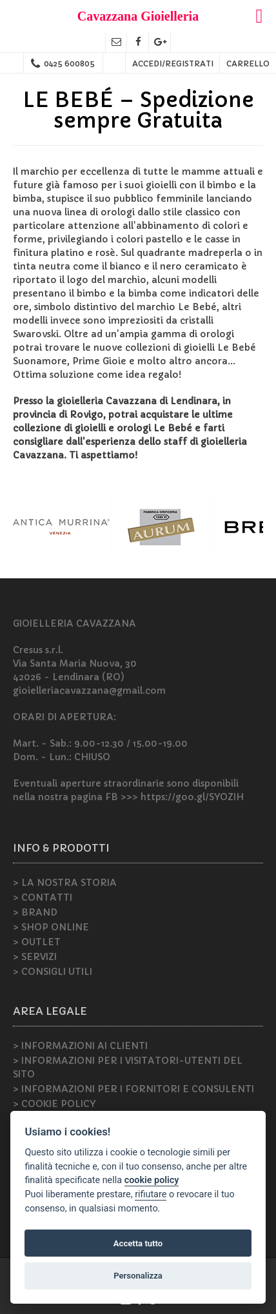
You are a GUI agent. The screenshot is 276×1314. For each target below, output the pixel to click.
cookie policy (151, 1180)
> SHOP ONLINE (51, 927)
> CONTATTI (42, 897)
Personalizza (138, 1275)
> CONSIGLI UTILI (52, 971)
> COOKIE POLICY (54, 1104)
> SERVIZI (35, 957)
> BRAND (35, 912)
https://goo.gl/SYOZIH (192, 797)
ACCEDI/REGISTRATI (172, 63)
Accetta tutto (138, 1243)
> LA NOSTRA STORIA (65, 882)
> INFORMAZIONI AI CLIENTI (80, 1046)
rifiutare (150, 1194)
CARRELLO (248, 63)
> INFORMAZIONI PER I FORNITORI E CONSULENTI (133, 1089)
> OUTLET (37, 942)
